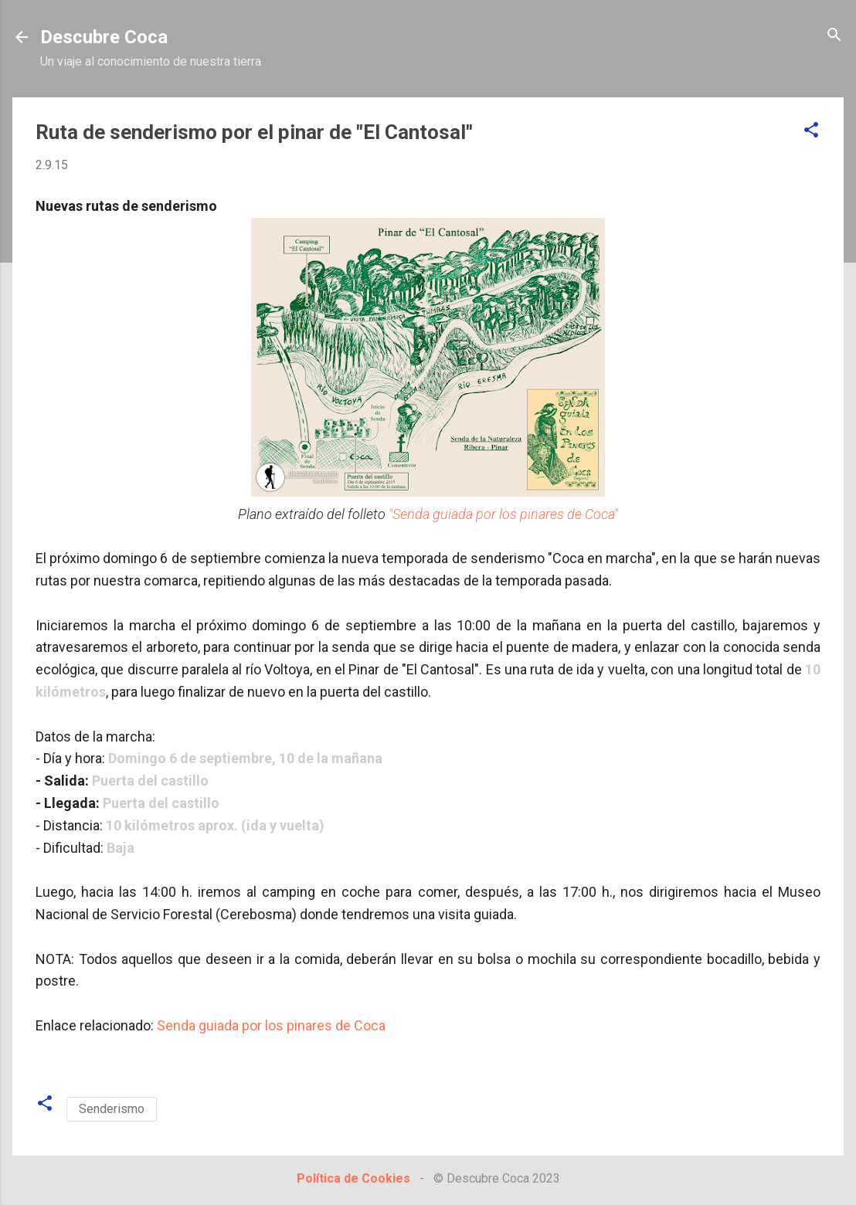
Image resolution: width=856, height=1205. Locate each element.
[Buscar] (834, 36)
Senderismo (111, 1108)
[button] (811, 130)
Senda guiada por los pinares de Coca (271, 1025)
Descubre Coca (104, 37)
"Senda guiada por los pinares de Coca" (503, 514)
